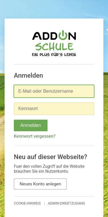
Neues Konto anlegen (40, 184)
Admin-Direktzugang (66, 203)
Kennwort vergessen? (35, 136)
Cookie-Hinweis (27, 203)
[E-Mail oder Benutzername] (54, 91)
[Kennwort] (54, 108)
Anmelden (30, 125)
